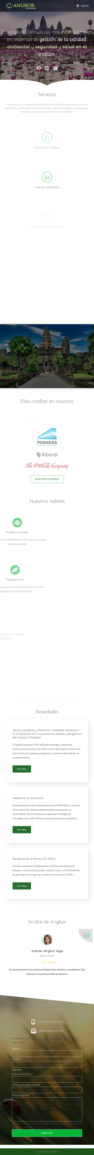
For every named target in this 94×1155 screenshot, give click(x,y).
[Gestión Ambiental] (47, 177)
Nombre (17, 1048)
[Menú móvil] (83, 5)
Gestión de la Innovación (28, 798)
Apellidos (16, 1069)
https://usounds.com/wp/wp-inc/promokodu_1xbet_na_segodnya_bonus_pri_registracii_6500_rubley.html (47, 1109)
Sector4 (54, 1151)
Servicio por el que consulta (26, 1084)
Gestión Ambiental (47, 187)
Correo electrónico (22, 1073)
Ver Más (21, 768)
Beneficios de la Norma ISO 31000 (34, 859)
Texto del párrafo (20, 1095)
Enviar (47, 1133)
